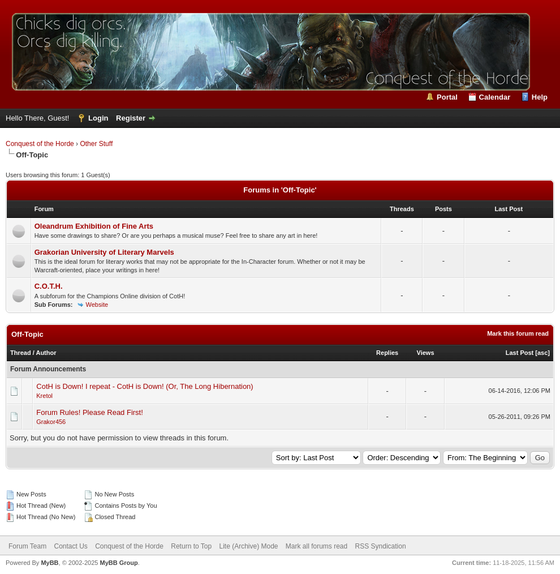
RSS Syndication (380, 546)
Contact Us (70, 546)
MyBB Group (118, 562)
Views (425, 352)
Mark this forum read (518, 333)
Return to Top (191, 546)
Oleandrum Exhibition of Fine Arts (94, 226)
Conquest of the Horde (40, 144)
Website (97, 304)
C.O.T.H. (49, 286)
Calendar (495, 97)
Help (540, 97)
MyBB (49, 562)
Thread (20, 352)
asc (542, 352)
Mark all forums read (316, 546)
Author (46, 352)
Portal (447, 97)
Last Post (520, 352)
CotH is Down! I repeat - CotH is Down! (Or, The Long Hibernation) (144, 386)
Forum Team (27, 546)
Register (130, 118)
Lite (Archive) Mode (248, 546)
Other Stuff (96, 144)
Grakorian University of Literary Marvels (104, 252)
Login (98, 118)
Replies (387, 352)
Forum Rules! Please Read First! (89, 412)
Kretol (44, 395)
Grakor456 (51, 421)
